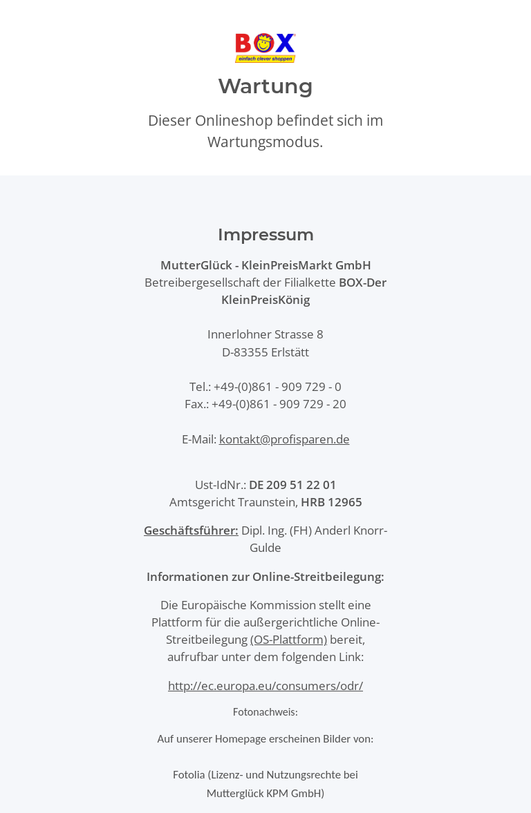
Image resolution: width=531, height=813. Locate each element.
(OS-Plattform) (288, 639)
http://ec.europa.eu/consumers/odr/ (265, 686)
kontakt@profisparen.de (284, 439)
